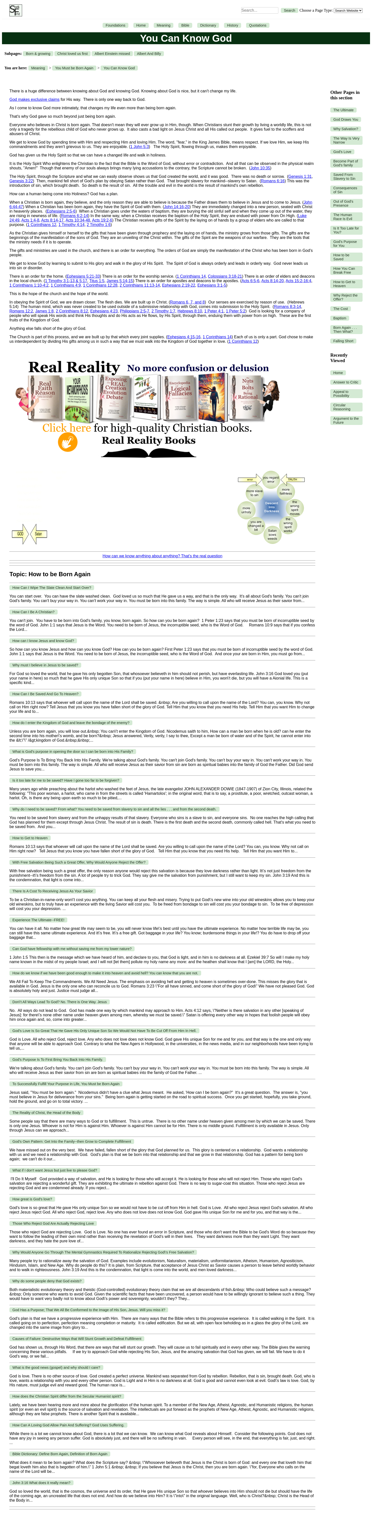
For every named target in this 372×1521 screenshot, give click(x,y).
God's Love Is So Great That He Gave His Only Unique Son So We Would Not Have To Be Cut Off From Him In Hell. (104, 1031)
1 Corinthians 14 (191, 276)
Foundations (115, 25)
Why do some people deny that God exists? (46, 1281)
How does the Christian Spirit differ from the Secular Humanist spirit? (66, 1396)
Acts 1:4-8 (30, 220)
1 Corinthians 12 (41, 225)
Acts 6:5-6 (250, 281)
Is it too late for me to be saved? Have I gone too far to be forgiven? (65, 780)
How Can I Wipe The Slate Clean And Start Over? (51, 588)
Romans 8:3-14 (287, 306)
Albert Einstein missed (112, 54)
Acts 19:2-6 (102, 220)
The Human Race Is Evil (342, 217)
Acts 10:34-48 (78, 220)
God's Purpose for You (345, 244)
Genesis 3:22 (21, 181)
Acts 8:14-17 (52, 220)
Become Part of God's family (345, 163)
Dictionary (208, 25)
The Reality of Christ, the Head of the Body (46, 1113)
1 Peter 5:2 (235, 311)
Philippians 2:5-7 (134, 311)
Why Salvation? (345, 129)
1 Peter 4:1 (213, 311)
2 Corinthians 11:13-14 (140, 285)
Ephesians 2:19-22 (178, 285)
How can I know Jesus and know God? (43, 641)
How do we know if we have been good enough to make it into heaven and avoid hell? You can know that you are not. (105, 973)
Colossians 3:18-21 (225, 276)
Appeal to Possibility (341, 394)
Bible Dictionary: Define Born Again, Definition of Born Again (59, 1454)
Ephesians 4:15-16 (183, 337)
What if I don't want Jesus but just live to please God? (54, 1170)
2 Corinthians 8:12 (72, 311)
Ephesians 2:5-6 (61, 211)
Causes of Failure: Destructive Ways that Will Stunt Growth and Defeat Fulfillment (76, 1339)
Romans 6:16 (273, 181)
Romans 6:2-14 (74, 216)
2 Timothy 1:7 (163, 311)
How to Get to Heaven (30, 838)
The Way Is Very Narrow (346, 140)
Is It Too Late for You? (346, 230)
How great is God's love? (32, 1199)
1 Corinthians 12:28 (100, 285)
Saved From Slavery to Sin (344, 177)
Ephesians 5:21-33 (83, 276)
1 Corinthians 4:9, (66, 285)
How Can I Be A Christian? (33, 612)
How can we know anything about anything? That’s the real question (162, 556)
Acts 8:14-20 (272, 281)
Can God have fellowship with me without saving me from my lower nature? (72, 949)
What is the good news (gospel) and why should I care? (56, 1367)
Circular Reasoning (341, 407)
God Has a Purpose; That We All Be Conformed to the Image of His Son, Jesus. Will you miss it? (88, 1310)
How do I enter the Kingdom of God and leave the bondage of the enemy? (70, 723)
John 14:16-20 (176, 207)
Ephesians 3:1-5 (211, 285)
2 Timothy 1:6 (99, 225)
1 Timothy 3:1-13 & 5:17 (66, 281)
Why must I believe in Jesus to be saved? (45, 665)
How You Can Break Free (344, 270)
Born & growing (38, 54)
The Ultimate (343, 110)
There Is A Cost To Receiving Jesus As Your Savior (52, 891)
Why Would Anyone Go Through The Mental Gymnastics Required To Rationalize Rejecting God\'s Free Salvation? (103, 1252)
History (232, 25)
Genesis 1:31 (300, 176)
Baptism (339, 318)
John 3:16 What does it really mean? (41, 1483)
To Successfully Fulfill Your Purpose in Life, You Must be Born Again (65, 1084)
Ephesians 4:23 (104, 311)
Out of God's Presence (343, 203)
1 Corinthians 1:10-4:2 (28, 285)
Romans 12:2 (21, 311)
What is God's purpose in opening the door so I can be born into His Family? (72, 752)
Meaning (163, 25)
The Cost (340, 309)
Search (289, 10)
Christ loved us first (72, 54)
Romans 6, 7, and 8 (187, 302)
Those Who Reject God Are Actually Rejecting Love (53, 1223)
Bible (185, 25)
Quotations (257, 25)
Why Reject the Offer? (345, 297)
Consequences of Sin (345, 190)
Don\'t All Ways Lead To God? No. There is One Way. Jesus (59, 1002)
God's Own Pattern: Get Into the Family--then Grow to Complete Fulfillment (71, 1141)
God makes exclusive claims (34, 99)
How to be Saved (341, 257)
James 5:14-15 (120, 281)
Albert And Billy (149, 54)
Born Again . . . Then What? (345, 330)
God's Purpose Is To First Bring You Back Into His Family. (57, 1060)
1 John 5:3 (139, 147)
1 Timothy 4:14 (71, 225)
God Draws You (345, 119)
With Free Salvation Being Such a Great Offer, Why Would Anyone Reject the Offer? (79, 862)
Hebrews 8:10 (190, 311)
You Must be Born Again (74, 68)
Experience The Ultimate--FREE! (38, 920)
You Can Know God (119, 68)
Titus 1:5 (97, 281)
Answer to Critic (345, 382)
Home (141, 25)
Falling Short (343, 341)
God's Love (342, 152)
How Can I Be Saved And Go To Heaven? (45, 694)
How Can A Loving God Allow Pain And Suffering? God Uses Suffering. (68, 1425)
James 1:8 (44, 311)
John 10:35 (260, 168)
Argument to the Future (346, 420)
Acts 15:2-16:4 (298, 281)
